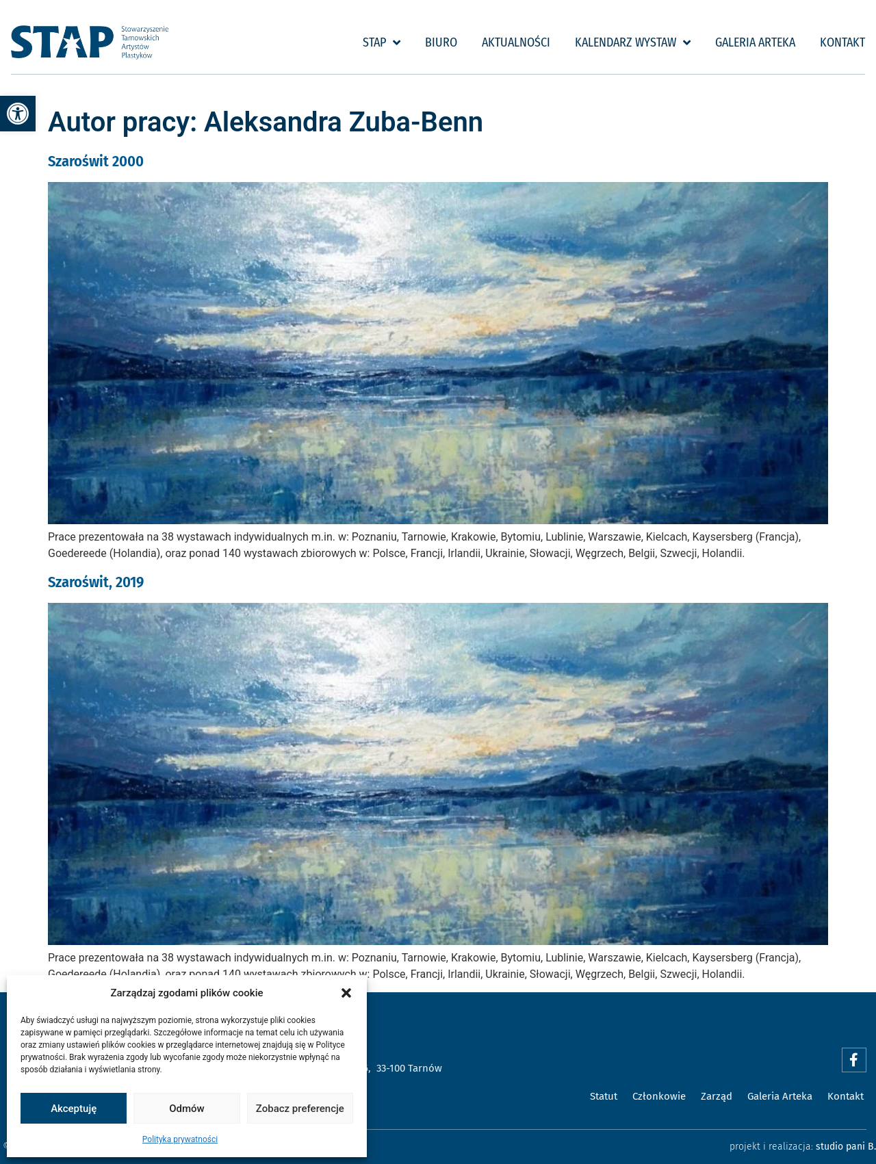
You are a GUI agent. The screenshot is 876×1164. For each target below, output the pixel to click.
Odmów (187, 1108)
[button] (346, 993)
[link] (18, 113)
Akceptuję (73, 1108)
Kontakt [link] (842, 42)
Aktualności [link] (516, 42)
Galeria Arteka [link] (755, 42)
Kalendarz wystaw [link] (633, 42)
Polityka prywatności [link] (180, 1139)
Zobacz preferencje (300, 1108)
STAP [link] (381, 42)
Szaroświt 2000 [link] (96, 161)
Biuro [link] (441, 42)
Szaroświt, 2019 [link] (96, 582)
